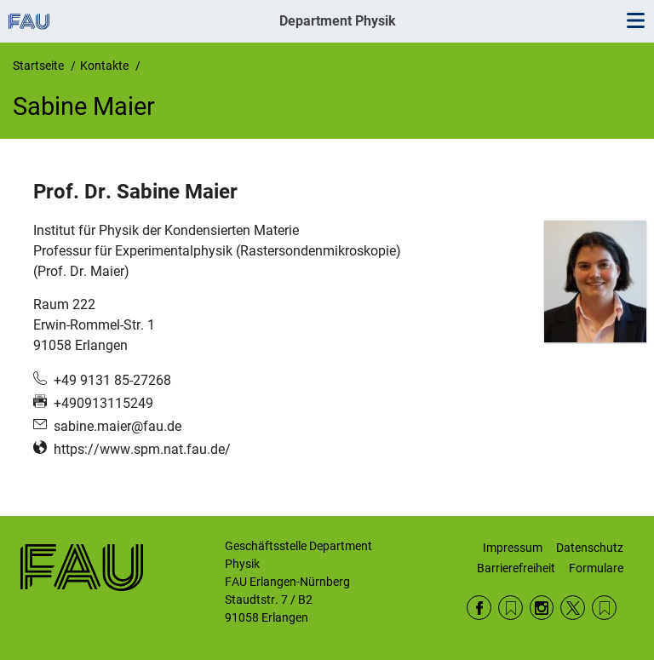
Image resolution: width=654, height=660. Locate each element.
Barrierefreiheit (516, 568)
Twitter (572, 607)
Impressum (512, 547)
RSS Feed (510, 607)
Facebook (479, 607)
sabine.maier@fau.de (117, 426)
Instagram (542, 607)
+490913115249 (103, 403)
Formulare (596, 568)
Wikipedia (604, 607)
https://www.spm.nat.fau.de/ (142, 449)
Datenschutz (589, 547)
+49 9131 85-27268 (112, 380)
